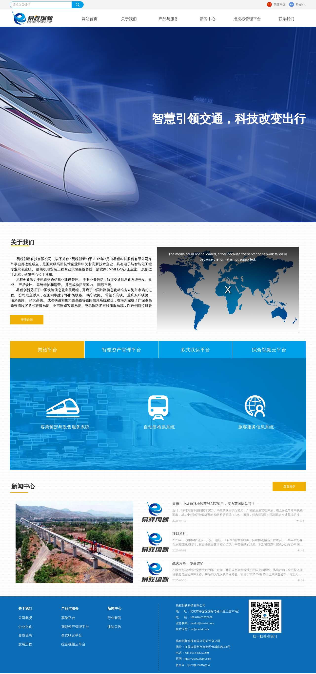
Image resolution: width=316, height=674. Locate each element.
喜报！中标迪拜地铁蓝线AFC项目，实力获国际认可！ (213, 504)
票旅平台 (47, 350)
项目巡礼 (179, 533)
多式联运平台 (195, 350)
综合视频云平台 (269, 350)
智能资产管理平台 (121, 350)
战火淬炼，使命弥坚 (187, 563)
